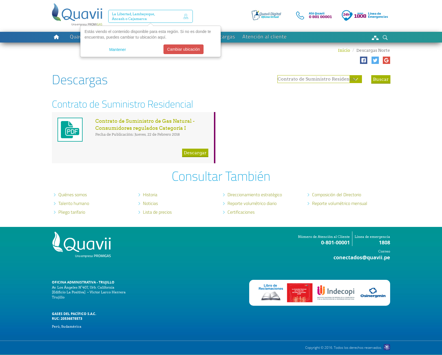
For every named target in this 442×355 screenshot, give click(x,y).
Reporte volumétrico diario (252, 203)
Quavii (77, 36)
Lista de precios (157, 212)
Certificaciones (241, 212)
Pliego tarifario (71, 212)
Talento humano (73, 203)
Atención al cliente (264, 36)
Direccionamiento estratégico (254, 194)
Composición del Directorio (336, 194)
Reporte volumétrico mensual (339, 203)
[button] (363, 60)
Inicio (344, 50)
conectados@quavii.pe (361, 257)
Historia (150, 194)
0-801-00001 (335, 242)
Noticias (150, 203)
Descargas (223, 36)
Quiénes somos (72, 194)
